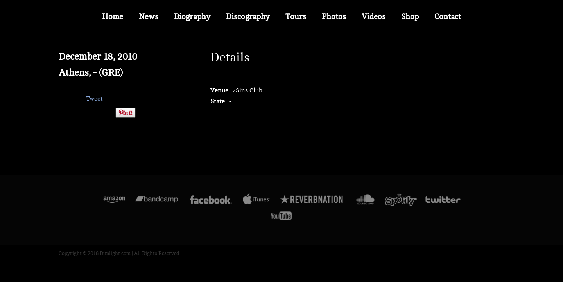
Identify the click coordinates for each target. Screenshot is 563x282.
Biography (192, 16)
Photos (334, 16)
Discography (248, 16)
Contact (447, 16)
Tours (295, 16)
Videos (373, 16)
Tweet (94, 98)
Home (112, 16)
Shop (410, 16)
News (148, 16)
